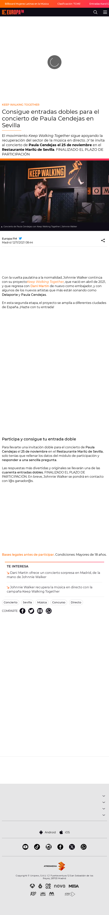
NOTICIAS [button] (54, 809)
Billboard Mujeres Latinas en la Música (27, 3)
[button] (103, 241)
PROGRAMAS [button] (54, 803)
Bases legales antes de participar (28, 554)
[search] (95, 12)
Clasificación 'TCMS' (69, 3)
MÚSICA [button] (54, 796)
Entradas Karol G (99, 3)
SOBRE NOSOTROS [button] (54, 815)
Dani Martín (39, 286)
